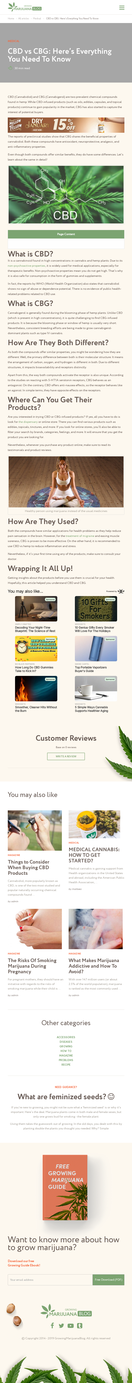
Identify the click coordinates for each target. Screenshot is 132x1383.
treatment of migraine (80, 536)
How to (66, 1051)
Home (11, 18)
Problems (66, 1060)
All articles (23, 18)
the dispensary (28, 422)
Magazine (66, 1055)
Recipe (66, 1065)
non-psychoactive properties (26, 266)
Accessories (66, 1037)
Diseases (66, 1042)
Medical (37, 18)
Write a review (66, 756)
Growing (65, 1046)
